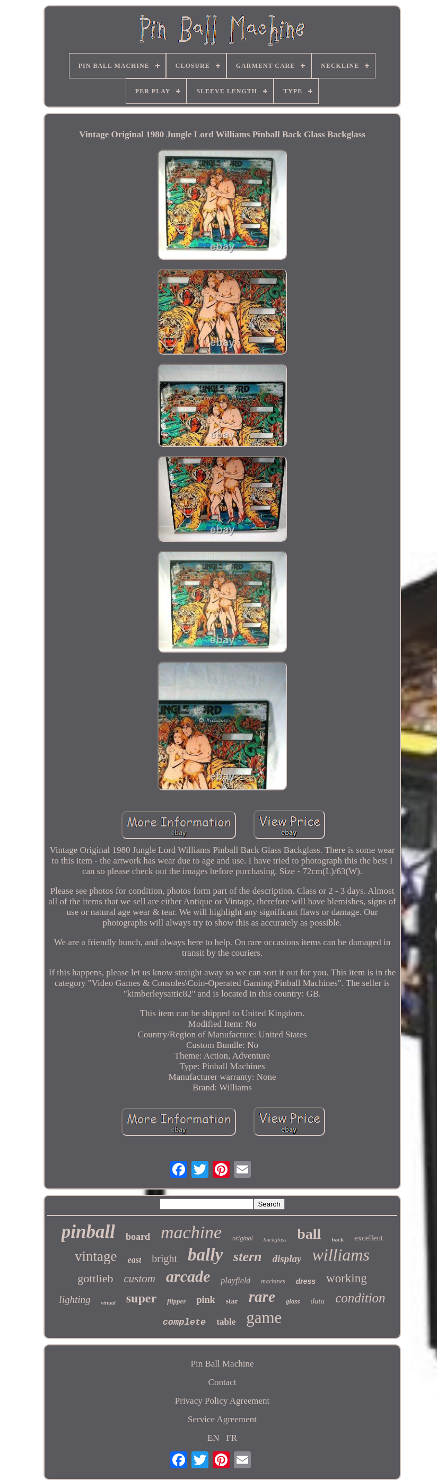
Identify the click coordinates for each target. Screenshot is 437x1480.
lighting (74, 1299)
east (135, 1259)
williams (340, 1254)
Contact (222, 1382)
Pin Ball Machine (222, 1364)
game (264, 1317)
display (287, 1258)
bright (164, 1258)
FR (231, 1438)
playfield (235, 1280)
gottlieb (95, 1278)
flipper (176, 1301)
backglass (275, 1239)
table (225, 1322)
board (138, 1236)
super (141, 1298)
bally (205, 1254)
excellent (368, 1238)
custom (140, 1278)
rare (262, 1296)
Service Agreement (222, 1419)
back (337, 1239)
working (346, 1278)
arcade (188, 1276)
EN (213, 1438)
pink (205, 1299)
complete (184, 1322)
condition (360, 1298)
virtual (108, 1303)
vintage (96, 1256)
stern (247, 1256)
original (242, 1238)
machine (191, 1232)
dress (306, 1281)
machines (273, 1281)
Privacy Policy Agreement (222, 1401)
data (318, 1301)
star (232, 1301)
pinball (88, 1231)
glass (293, 1301)
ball (309, 1234)
